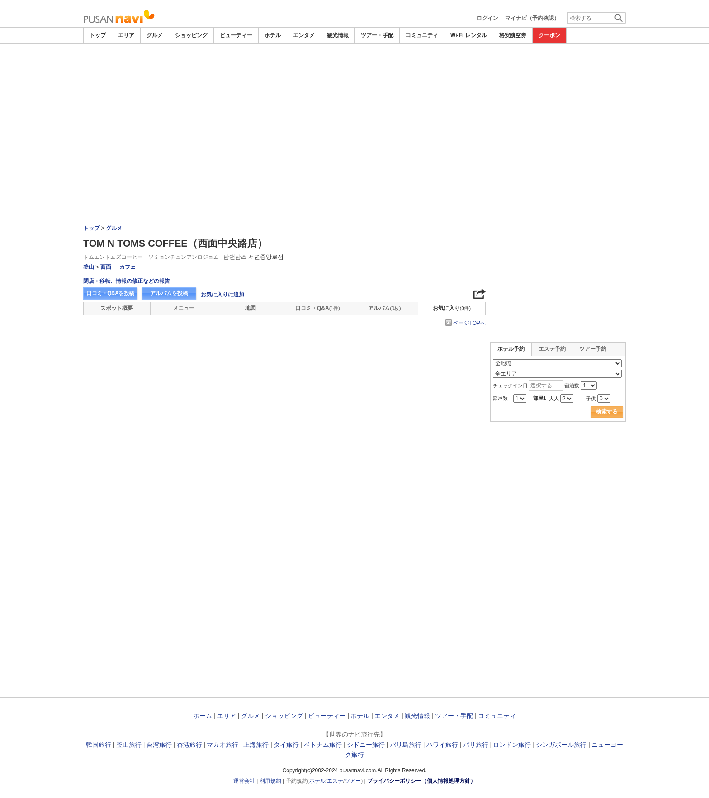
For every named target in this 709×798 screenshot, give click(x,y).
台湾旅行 (159, 744)
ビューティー (236, 35)
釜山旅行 (129, 744)
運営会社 (244, 781)
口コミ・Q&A (317, 308)
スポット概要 (116, 308)
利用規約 (270, 781)
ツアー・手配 (377, 35)
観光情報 (338, 35)
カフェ (127, 267)
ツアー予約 (592, 349)
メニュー (183, 308)
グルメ (155, 35)
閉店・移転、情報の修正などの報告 (126, 281)
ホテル (273, 35)
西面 (105, 267)
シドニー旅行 (366, 744)
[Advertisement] (354, 111)
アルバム (384, 308)
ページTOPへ (469, 323)
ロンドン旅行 (512, 744)
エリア (126, 35)
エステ (335, 781)
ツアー (353, 781)
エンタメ (304, 35)
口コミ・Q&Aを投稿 (110, 293)
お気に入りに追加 (222, 294)
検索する (607, 411)
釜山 (88, 267)
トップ (98, 35)
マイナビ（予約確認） (532, 18)
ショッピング (191, 35)
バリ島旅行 (405, 744)
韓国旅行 (98, 744)
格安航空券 (512, 35)
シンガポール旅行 (561, 744)
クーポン (549, 35)
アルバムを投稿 (169, 293)
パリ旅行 (475, 744)
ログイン (487, 18)
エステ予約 (552, 349)
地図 (250, 308)
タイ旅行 (286, 744)
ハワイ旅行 (442, 744)
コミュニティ (422, 35)
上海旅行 (256, 744)
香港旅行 (189, 744)
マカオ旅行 (222, 744)
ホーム (202, 715)
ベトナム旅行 (323, 744)
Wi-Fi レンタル (468, 35)
